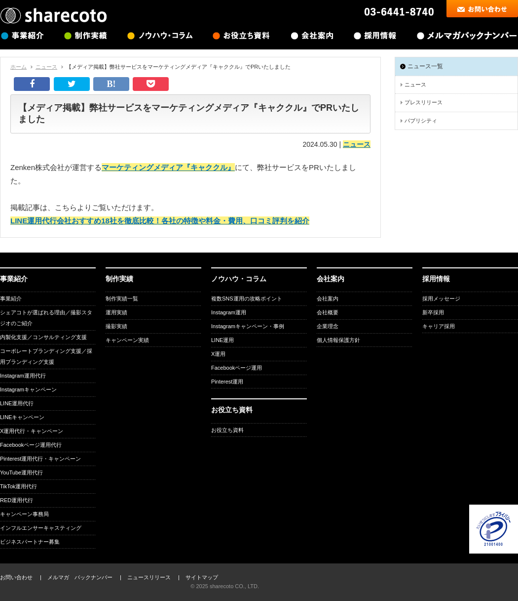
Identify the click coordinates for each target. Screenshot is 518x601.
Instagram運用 (228, 312)
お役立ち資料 (227, 430)
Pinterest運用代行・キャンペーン (40, 459)
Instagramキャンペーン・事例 (247, 326)
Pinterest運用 (227, 382)
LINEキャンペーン (22, 417)
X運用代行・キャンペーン (31, 431)
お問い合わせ (16, 577)
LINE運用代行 (17, 403)
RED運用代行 (16, 500)
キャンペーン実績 (127, 340)
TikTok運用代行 (18, 486)
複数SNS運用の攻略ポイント (246, 298)
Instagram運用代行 (23, 376)
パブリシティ (421, 121)
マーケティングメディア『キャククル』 (168, 167)
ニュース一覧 (425, 66)
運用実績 (116, 312)
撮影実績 (116, 326)
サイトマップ (201, 577)
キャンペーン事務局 (24, 514)
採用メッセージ (441, 298)
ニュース (46, 67)
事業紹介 (11, 298)
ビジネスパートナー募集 (30, 542)
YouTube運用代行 (21, 472)
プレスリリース (424, 102)
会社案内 (327, 298)
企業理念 (327, 326)
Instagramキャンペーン (28, 389)
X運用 (218, 354)
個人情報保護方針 (338, 340)
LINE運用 (222, 340)
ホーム (18, 67)
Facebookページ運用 (236, 368)
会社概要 (327, 312)
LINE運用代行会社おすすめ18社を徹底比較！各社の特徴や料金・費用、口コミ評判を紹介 (159, 220)
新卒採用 (433, 312)
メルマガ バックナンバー (79, 577)
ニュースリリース (149, 577)
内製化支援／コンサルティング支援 (43, 337)
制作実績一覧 (122, 298)
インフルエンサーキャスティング (40, 528)
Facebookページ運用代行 (31, 445)
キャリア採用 (438, 326)
